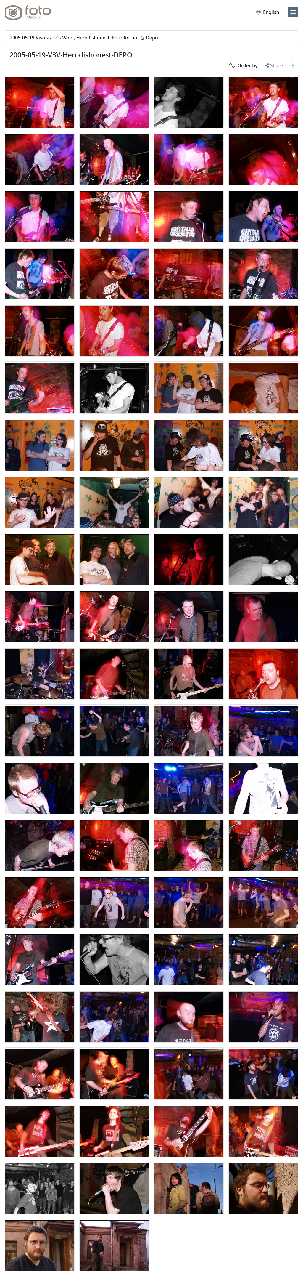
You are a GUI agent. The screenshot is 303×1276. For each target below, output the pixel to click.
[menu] (293, 12)
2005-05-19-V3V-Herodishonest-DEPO (70, 55)
